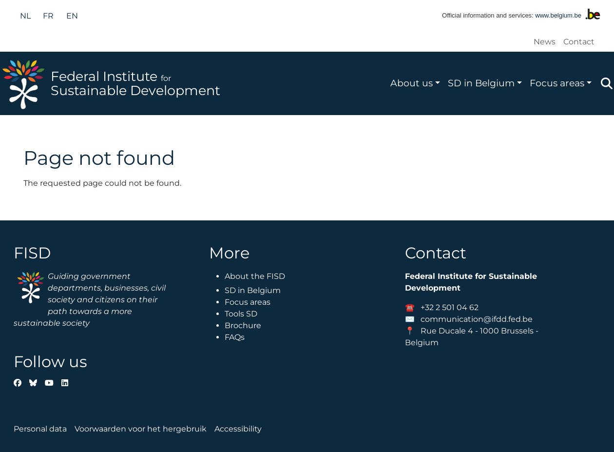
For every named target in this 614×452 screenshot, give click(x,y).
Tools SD (241, 313)
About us (411, 83)
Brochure (243, 325)
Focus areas (557, 83)
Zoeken (606, 83)
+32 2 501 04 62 (450, 307)
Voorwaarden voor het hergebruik (141, 428)
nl (25, 15)
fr (48, 15)
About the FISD (255, 276)
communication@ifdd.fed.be (477, 319)
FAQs (235, 337)
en (72, 15)
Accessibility (238, 428)
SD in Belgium (481, 83)
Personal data (40, 428)
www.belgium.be (558, 15)
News (545, 41)
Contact (579, 41)
